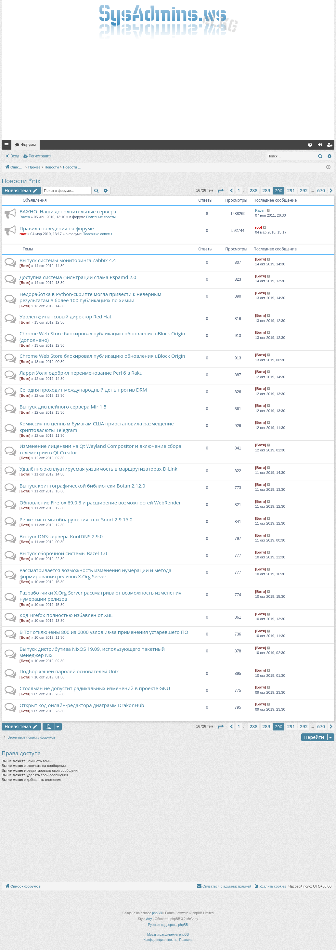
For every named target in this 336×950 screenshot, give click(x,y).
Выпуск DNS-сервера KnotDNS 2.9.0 (61, 536)
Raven (24, 217)
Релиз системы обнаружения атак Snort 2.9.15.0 (76, 519)
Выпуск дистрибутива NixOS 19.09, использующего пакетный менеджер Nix (92, 652)
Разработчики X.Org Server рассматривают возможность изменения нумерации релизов (100, 595)
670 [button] (321, 190)
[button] (221, 190)
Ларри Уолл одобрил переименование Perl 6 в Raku (81, 372)
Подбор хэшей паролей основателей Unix (69, 671)
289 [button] (266, 190)
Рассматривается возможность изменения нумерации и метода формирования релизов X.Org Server (95, 573)
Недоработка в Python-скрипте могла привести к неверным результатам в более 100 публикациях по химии (90, 297)
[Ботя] (24, 266)
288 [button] (253, 190)
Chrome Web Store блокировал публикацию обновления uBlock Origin (102, 356)
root (22, 234)
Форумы (28, 144)
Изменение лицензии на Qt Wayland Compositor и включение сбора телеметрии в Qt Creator (100, 449)
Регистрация (40, 156)
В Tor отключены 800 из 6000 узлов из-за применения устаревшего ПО (103, 632)
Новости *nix (21, 181)
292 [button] (304, 190)
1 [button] (239, 190)
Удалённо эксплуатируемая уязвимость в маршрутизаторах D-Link (98, 468)
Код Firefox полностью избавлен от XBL (66, 615)
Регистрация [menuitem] (330, 146)
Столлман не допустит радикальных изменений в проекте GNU (94, 688)
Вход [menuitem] (321, 146)
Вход (14, 156)
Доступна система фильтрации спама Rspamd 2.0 (77, 277)
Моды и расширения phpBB (168, 934)
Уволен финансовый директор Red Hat (65, 316)
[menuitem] (310, 145)
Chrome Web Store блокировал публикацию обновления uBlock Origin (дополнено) (102, 336)
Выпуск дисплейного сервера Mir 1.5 (63, 406)
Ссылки (7, 146)
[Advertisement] (168, 91)
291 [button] (291, 190)
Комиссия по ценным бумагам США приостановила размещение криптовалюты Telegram (96, 426)
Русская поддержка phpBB (168, 925)
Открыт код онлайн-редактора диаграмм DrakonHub (81, 705)
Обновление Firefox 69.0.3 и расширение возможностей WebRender (100, 502)
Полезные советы (100, 217)
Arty (149, 919)
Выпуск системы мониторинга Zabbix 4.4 (67, 260)
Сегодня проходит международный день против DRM (83, 389)
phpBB (157, 913)
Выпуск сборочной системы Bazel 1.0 (63, 553)
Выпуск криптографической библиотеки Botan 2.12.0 (82, 485)
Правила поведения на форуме (56, 228)
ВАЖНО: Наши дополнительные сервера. (68, 211)
